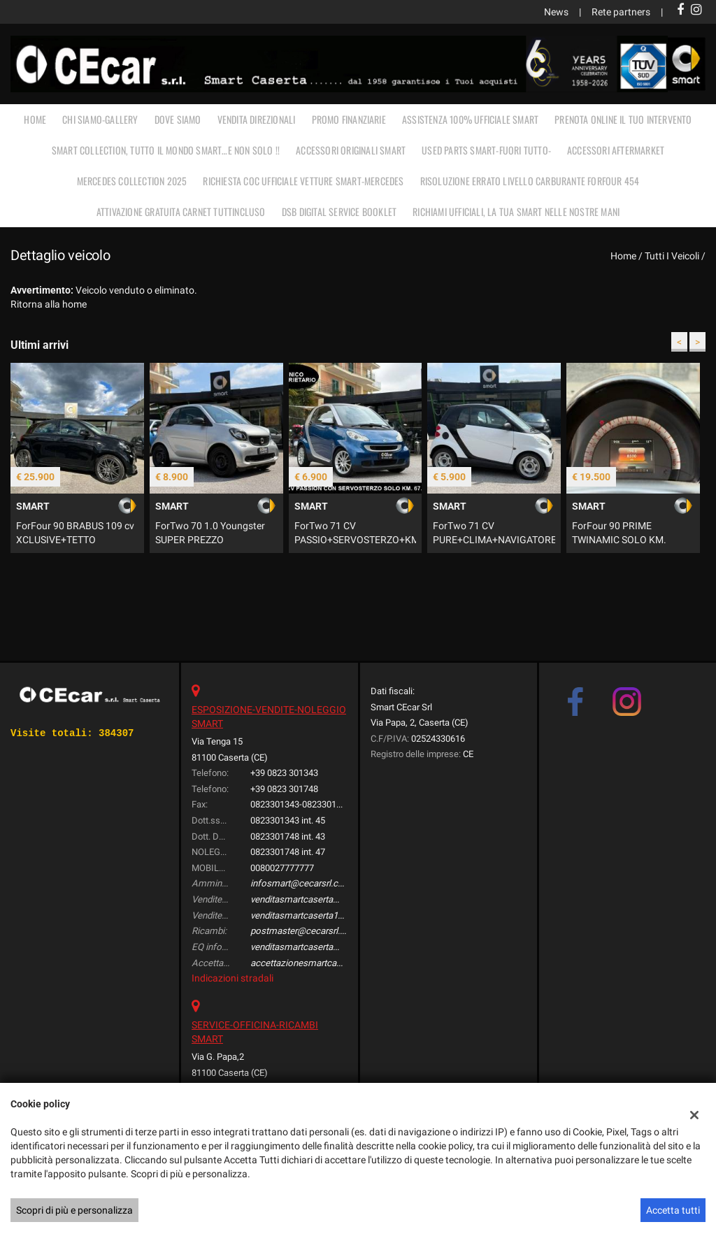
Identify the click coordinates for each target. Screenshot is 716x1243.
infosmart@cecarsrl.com (301, 883)
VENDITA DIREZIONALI (256, 119)
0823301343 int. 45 (287, 820)
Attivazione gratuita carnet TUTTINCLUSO (181, 211)
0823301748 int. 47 (287, 852)
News (556, 11)
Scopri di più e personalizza (74, 1210)
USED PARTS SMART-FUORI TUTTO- (486, 150)
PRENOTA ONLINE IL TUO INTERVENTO (623, 119)
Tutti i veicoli (672, 255)
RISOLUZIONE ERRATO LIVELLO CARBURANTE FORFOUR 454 (530, 180)
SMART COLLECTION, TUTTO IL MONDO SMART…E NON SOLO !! (166, 150)
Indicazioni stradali (232, 978)
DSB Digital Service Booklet (339, 211)
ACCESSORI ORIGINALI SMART (351, 150)
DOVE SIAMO (178, 119)
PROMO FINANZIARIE (349, 119)
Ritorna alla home (48, 304)
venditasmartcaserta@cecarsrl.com (322, 899)
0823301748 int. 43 (287, 836)
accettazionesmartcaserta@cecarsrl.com (334, 963)
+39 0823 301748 (284, 789)
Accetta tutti (673, 1210)
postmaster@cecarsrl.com (304, 931)
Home (35, 119)
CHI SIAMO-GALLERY (100, 119)
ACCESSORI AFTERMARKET (615, 150)
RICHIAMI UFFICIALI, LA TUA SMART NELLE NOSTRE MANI (516, 211)
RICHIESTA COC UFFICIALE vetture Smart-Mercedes (303, 180)
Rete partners (621, 11)
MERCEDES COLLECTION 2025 (132, 180)
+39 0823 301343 (284, 773)
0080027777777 (282, 868)
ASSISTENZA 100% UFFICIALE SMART (470, 119)
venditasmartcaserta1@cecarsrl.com (324, 915)
